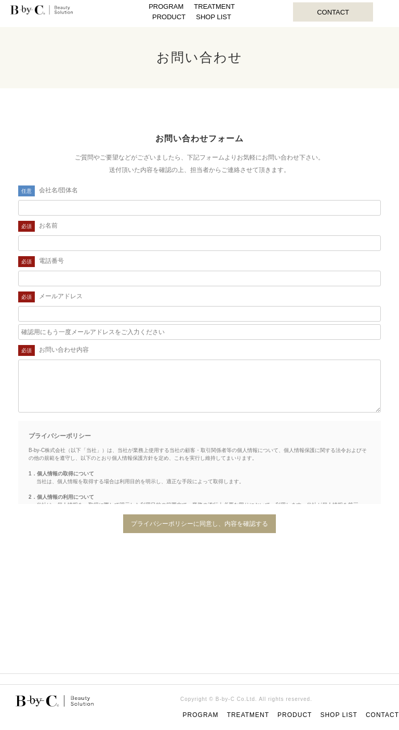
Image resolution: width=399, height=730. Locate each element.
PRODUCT (168, 17)
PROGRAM (166, 6)
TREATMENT (214, 6)
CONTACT (333, 12)
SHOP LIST (213, 17)
